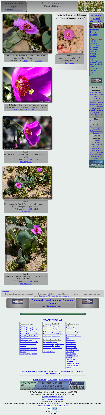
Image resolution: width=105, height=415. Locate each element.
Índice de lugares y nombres (52, 348)
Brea (91, 37)
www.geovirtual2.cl (52, 319)
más (91, 75)
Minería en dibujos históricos (53, 330)
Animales (96, 125)
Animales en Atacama (96, 99)
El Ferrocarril (70, 340)
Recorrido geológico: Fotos (29, 336)
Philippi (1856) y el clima (96, 115)
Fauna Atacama (71, 344)
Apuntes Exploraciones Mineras (30, 334)
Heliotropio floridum (93, 55)
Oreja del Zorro (95, 70)
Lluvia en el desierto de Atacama (96, 107)
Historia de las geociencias (28, 348)
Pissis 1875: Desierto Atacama (96, 111)
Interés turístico (96, 21)
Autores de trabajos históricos (53, 334)
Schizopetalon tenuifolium (94, 46)
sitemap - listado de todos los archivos (37, 371)
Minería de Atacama (72, 334)
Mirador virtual (71, 346)
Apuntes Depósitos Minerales (29, 332)
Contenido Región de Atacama (46, 300)
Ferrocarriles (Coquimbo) (51, 346)
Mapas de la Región (72, 350)
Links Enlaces (70, 360)
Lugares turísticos (72, 330)
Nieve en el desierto (96, 152)
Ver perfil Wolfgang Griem (52, 399)
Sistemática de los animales (29, 342)
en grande (38, 60)
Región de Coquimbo (50, 342)
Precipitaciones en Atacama (96, 145)
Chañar (92, 72)
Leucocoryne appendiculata (94, 50)
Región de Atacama (72, 328)
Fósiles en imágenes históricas (53, 332)
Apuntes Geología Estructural (29, 330)
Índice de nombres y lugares (52, 306)
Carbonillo (93, 43)
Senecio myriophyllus (94, 59)
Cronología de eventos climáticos (96, 149)
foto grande (69, 63)
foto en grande (31, 110)
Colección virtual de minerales (30, 338)
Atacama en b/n (71, 348)
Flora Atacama (70, 342)
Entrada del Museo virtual (96, 122)
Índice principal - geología (28, 354)
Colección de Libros (72, 364)
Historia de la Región (73, 332)
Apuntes (23, 326)
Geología (96, 133)
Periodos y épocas (26, 340)
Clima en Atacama (96, 104)
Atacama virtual (96, 16)
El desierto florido (96, 92)
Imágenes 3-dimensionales (71, 353)
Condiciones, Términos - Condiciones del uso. (55, 296)
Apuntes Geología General (28, 328)
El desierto (96, 129)
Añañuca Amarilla (96, 62)
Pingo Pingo (94, 68)
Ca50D (25, 60)
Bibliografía (70, 362)
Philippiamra (94, 41)
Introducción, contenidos (96, 141)
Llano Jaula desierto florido (96, 95)
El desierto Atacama (96, 102)
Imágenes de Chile (49, 352)
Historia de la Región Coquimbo (53, 344)
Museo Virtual (52, 380)
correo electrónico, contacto (53, 397)
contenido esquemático (62, 371)
